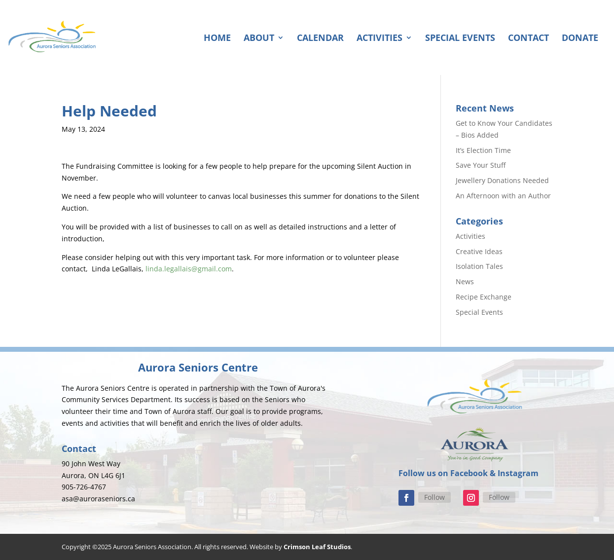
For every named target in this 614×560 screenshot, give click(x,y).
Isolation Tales (479, 266)
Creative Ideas (479, 251)
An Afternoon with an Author (503, 195)
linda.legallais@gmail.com (188, 268)
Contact (528, 38)
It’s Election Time (483, 150)
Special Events (460, 38)
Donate (580, 38)
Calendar (320, 38)
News (465, 281)
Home (217, 38)
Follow (434, 497)
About (259, 38)
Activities (379, 38)
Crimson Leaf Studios (317, 546)
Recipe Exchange (483, 296)
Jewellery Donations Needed (502, 180)
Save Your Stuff (481, 165)
